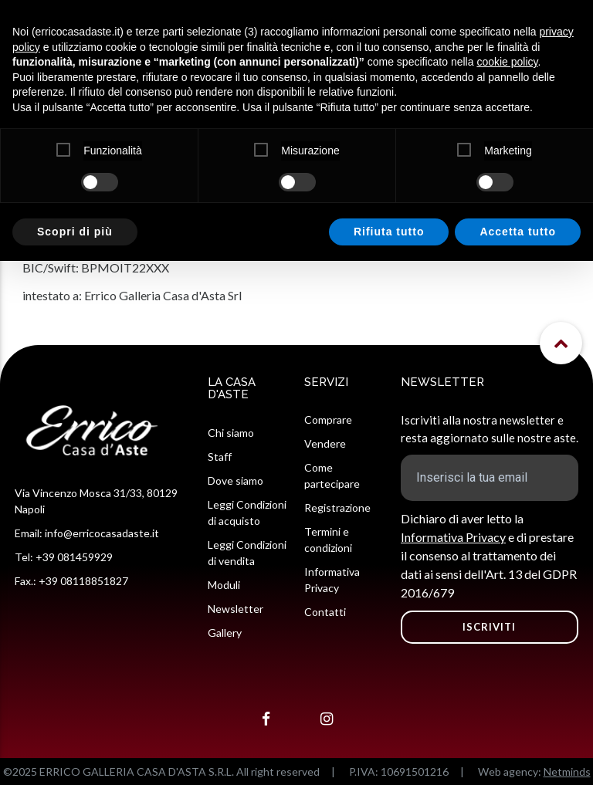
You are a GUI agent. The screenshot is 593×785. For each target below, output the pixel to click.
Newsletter (235, 608)
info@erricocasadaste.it (102, 533)
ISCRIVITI (489, 627)
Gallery (225, 632)
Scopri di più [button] (75, 231)
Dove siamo (235, 480)
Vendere (325, 443)
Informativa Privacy (453, 537)
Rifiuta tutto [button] (389, 231)
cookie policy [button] (506, 62)
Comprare (328, 419)
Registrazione (337, 507)
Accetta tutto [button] (517, 231)
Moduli (224, 584)
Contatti (325, 611)
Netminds (567, 771)
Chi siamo (231, 432)
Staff (220, 456)
